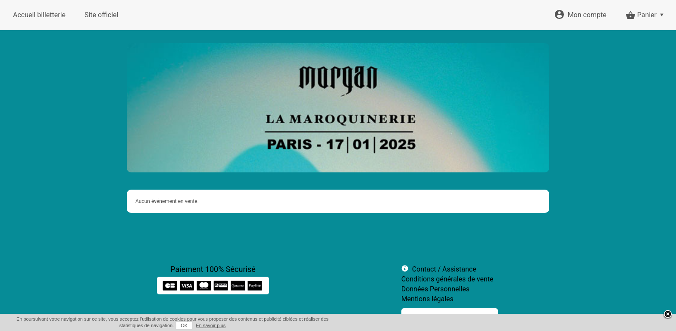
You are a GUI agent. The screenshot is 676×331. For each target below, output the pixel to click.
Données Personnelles (435, 289)
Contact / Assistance (444, 269)
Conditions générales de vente (447, 279)
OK (184, 325)
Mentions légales (427, 299)
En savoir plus (210, 325)
